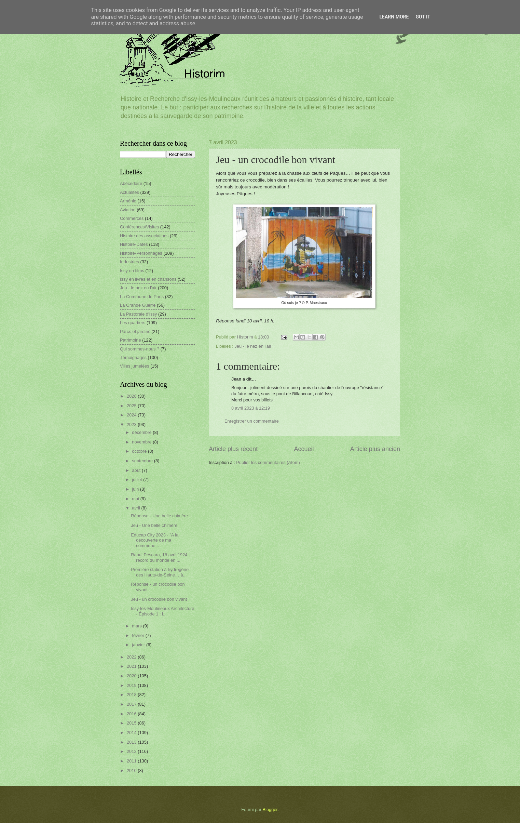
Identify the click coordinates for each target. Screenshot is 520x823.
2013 (132, 742)
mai (136, 498)
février (138, 635)
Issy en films (132, 270)
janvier (139, 644)
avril (136, 507)
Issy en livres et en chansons (148, 279)
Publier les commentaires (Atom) (268, 462)
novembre (142, 441)
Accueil (304, 449)
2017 (132, 704)
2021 (132, 666)
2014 (132, 732)
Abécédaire (131, 183)
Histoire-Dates (134, 244)
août (137, 470)
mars (137, 625)
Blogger (270, 809)
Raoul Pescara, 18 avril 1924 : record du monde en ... (160, 557)
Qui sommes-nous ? (139, 348)
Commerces (131, 218)
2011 (132, 761)
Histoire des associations (144, 235)
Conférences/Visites (139, 226)
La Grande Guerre (138, 305)
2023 (132, 424)
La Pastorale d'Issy (138, 314)
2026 (132, 396)
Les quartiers (132, 322)
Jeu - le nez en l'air (252, 346)
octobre (140, 451)
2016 (132, 713)
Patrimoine (130, 340)
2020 (132, 675)
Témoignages (133, 357)
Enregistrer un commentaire (251, 421)
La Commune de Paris (142, 296)
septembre (143, 460)
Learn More (394, 16)
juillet (137, 479)
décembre (142, 432)
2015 (132, 723)
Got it (422, 16)
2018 (132, 694)
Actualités (129, 192)
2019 (132, 685)
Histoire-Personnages (141, 253)
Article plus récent (233, 449)
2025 (132, 405)
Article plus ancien (375, 449)
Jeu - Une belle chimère (154, 525)
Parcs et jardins (135, 331)
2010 (132, 770)
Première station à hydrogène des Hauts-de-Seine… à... (160, 572)
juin (136, 489)
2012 (132, 751)
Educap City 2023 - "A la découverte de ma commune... (154, 540)
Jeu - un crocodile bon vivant (159, 599)
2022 (132, 657)
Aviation (128, 209)
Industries (129, 261)
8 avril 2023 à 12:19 (250, 408)
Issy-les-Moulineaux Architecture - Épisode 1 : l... (162, 611)
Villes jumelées (134, 366)
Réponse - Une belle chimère (159, 515)
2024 (132, 414)
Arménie (128, 200)
